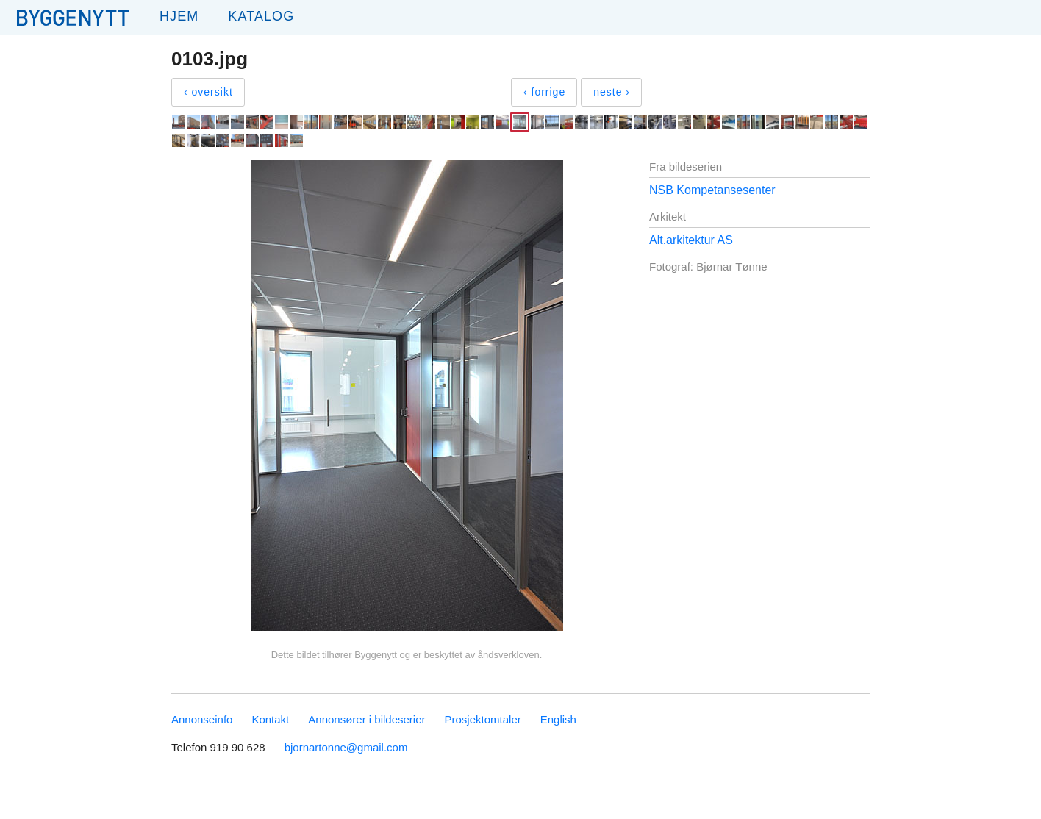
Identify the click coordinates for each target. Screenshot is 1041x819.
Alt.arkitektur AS (691, 240)
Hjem (179, 16)
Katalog (261, 16)
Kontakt (270, 719)
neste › (611, 92)
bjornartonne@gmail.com (346, 747)
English (558, 719)
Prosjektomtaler (483, 719)
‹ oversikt (208, 92)
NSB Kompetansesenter (712, 190)
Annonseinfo (201, 719)
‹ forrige (544, 92)
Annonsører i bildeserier (366, 719)
